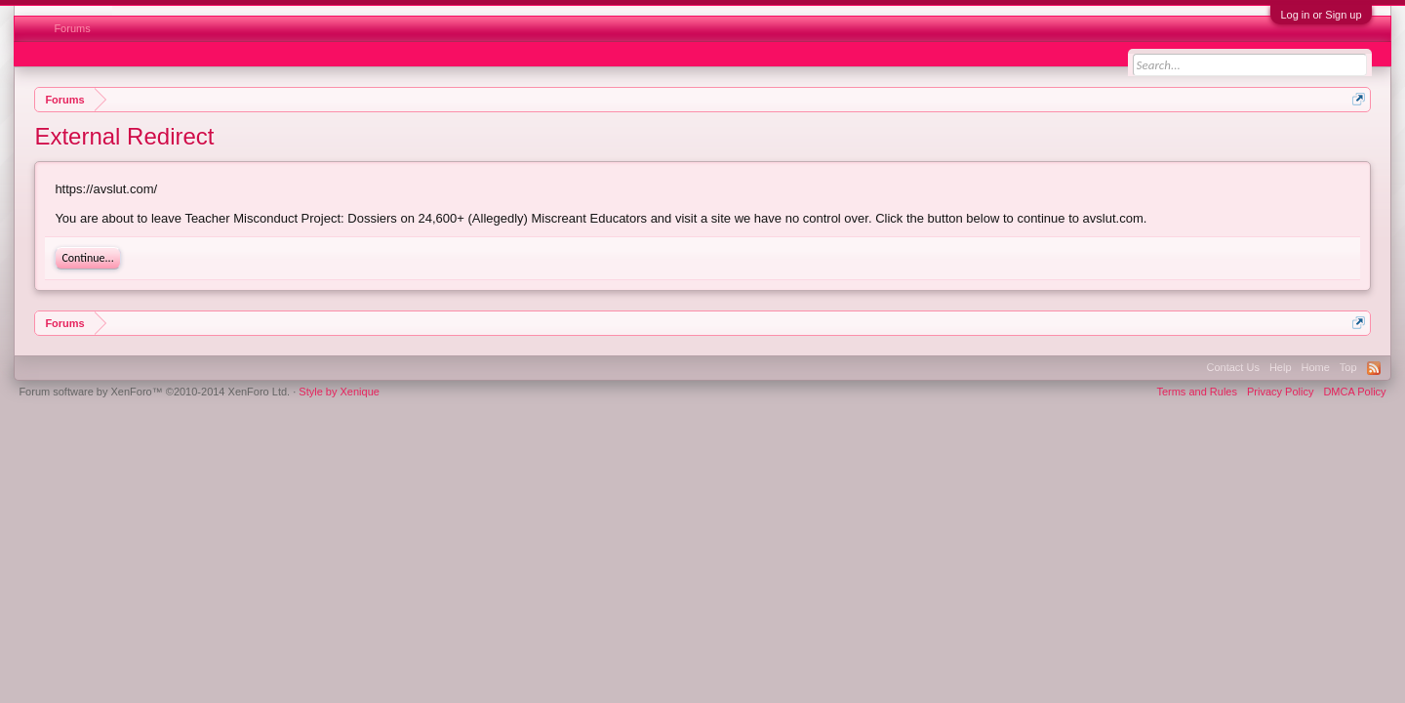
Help (1280, 367)
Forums (72, 28)
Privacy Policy (1280, 391)
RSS (1374, 368)
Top (1348, 367)
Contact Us (1232, 367)
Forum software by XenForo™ (154, 391)
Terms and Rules (1196, 391)
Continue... (87, 258)
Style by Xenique (339, 391)
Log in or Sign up (1320, 15)
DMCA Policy (1354, 391)
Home (1316, 367)
